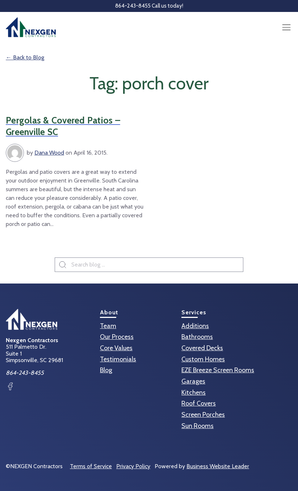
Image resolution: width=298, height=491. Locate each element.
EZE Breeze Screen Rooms (217, 370)
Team (108, 326)
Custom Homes (203, 359)
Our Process (117, 337)
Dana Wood (49, 152)
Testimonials (118, 359)
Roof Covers (198, 403)
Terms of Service (91, 466)
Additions (195, 326)
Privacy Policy (133, 466)
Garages (193, 381)
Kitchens (193, 392)
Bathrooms (197, 337)
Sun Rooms (197, 426)
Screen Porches (203, 415)
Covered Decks (202, 348)
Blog (106, 370)
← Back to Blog (25, 57)
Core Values (116, 348)
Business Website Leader (217, 466)
